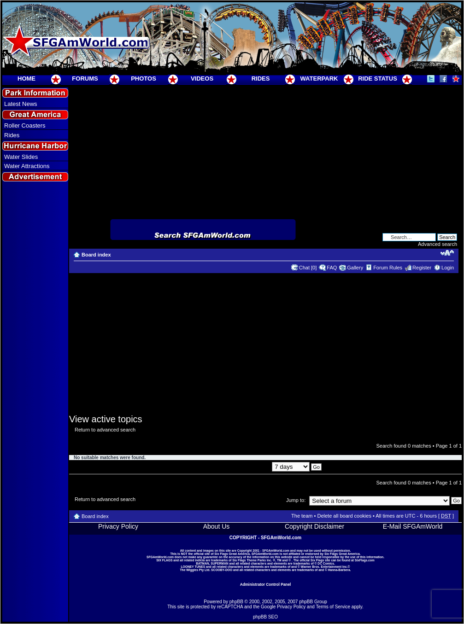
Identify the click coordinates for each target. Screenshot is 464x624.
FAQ (332, 267)
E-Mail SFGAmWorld (413, 526)
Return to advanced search (105, 429)
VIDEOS (202, 78)
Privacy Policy (118, 526)
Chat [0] (308, 267)
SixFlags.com (365, 560)
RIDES (261, 78)
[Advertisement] (35, 350)
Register (421, 267)
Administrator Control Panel (265, 584)
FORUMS (85, 78)
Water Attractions (27, 166)
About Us (216, 526)
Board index (96, 254)
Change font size (447, 253)
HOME (26, 78)
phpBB (236, 601)
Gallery (355, 267)
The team (301, 516)
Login (447, 267)
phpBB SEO (265, 616)
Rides (11, 135)
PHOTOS (143, 78)
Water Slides (21, 156)
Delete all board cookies (344, 516)
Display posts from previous (265, 466)
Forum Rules (387, 267)
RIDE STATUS (377, 78)
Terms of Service (333, 606)
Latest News (20, 103)
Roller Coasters (25, 125)
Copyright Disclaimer (314, 526)
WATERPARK (319, 78)
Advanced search (437, 244)
